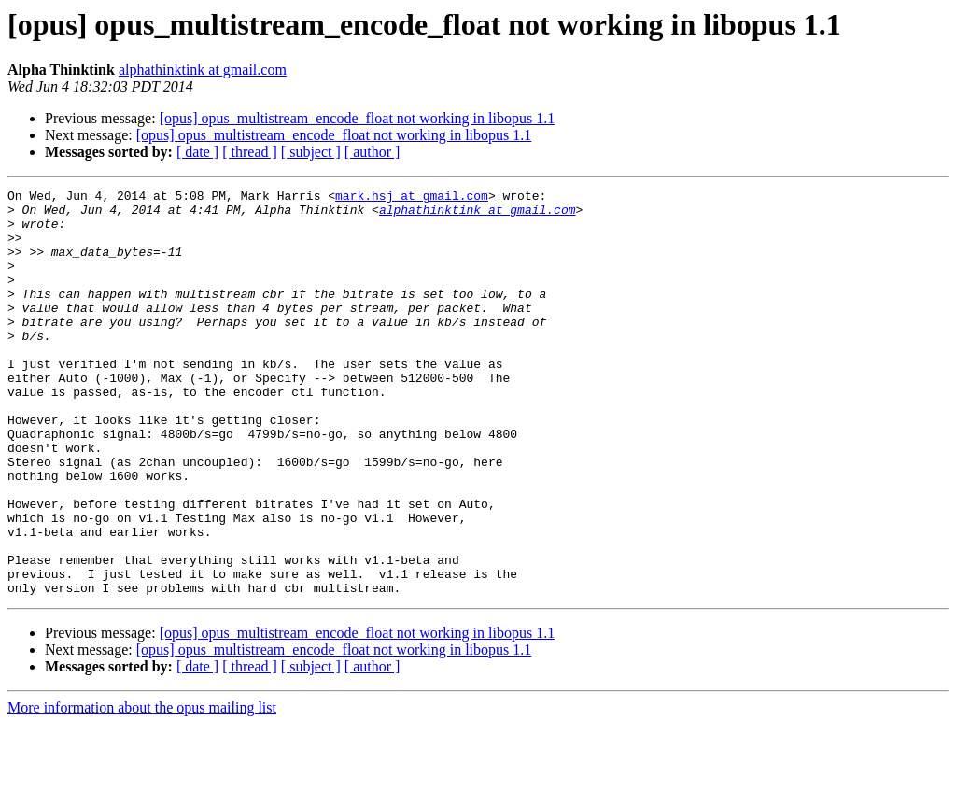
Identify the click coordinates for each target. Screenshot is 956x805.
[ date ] (197, 152)
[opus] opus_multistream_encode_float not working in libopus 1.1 (357, 118)
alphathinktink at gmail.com (203, 70)
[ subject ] (311, 152)
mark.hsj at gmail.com (411, 198)
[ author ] (372, 152)
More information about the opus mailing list (141, 789)
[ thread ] (249, 152)
